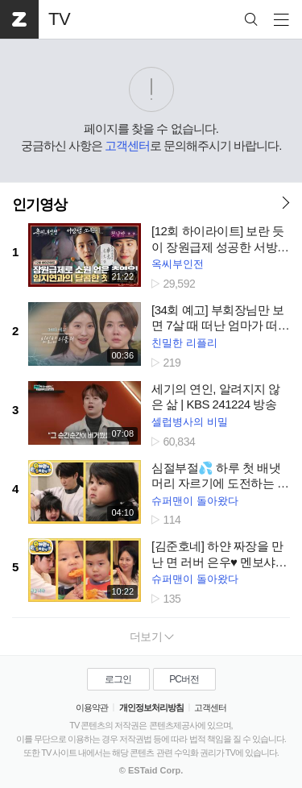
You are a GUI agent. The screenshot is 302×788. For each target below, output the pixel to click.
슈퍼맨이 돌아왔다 (194, 501)
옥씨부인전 (177, 264)
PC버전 (184, 679)
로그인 (118, 679)
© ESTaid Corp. (151, 770)
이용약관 (92, 707)
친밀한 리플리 (184, 343)
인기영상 (39, 205)
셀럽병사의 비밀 (189, 422)
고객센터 (127, 145)
